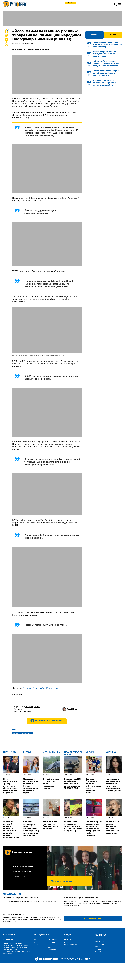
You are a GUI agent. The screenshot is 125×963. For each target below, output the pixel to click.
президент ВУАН (26, 733)
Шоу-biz (111, 751)
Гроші (27, 751)
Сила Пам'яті (38, 688)
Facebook (17, 709)
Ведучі (66, 942)
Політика (9, 751)
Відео (36, 940)
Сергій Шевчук (74, 709)
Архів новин (100, 942)
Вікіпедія (27, 688)
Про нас (98, 949)
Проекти (67, 940)
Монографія (52, 688)
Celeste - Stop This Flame (22, 866)
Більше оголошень (92, 918)
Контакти (98, 947)
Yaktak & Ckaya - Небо (21, 871)
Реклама (98, 952)
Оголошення (12, 893)
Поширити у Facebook (51, 720)
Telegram (29, 707)
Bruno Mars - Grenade (21, 876)
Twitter (37, 707)
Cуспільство (51, 751)
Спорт (90, 751)
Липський (16, 733)
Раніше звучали (70, 945)
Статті (36, 945)
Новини (37, 942)
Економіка (52, 950)
